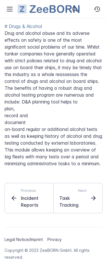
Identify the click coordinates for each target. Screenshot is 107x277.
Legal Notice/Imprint (24, 239)
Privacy (54, 239)
